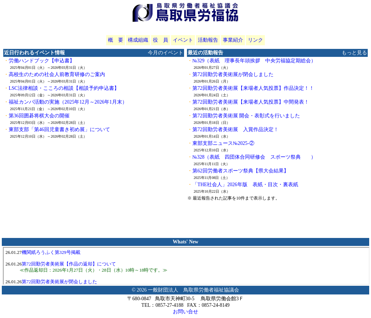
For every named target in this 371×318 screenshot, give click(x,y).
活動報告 (208, 40)
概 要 (115, 40)
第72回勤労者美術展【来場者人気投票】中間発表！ (250, 102)
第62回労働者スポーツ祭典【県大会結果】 (240, 170)
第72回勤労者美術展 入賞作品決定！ (235, 129)
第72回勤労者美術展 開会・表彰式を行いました (246, 115)
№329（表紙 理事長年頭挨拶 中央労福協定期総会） (254, 60)
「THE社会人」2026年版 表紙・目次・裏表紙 (245, 184)
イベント (183, 40)
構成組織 (138, 40)
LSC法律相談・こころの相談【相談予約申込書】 (64, 88)
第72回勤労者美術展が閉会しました (233, 74)
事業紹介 (233, 40)
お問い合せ (185, 311)
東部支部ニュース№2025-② (223, 143)
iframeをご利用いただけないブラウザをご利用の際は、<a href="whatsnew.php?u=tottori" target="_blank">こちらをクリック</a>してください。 (186, 266)
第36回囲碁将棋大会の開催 (39, 115)
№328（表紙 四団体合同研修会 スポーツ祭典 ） (254, 157)
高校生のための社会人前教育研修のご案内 (57, 74)
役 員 (160, 40)
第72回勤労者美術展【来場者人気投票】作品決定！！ (253, 88)
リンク (255, 40)
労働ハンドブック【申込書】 (42, 60)
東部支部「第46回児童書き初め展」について (59, 129)
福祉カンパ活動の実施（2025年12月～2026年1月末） (68, 102)
